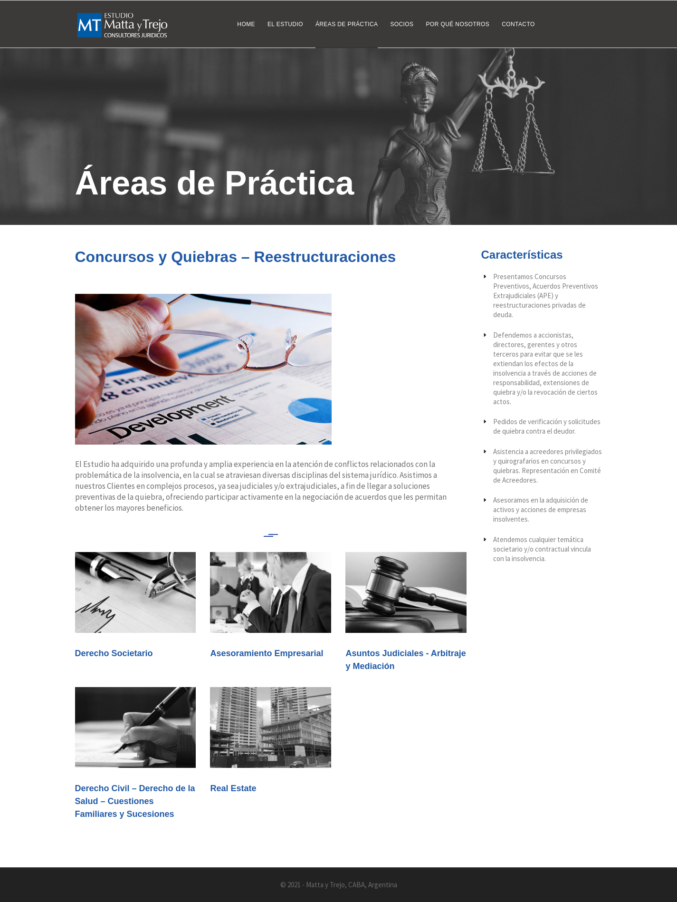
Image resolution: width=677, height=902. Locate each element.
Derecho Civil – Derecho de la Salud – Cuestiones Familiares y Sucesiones (135, 801)
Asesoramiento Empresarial (266, 653)
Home (246, 24)
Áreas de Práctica (346, 24)
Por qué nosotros (457, 24)
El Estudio (285, 24)
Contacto (518, 24)
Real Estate (233, 788)
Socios (401, 24)
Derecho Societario (114, 653)
